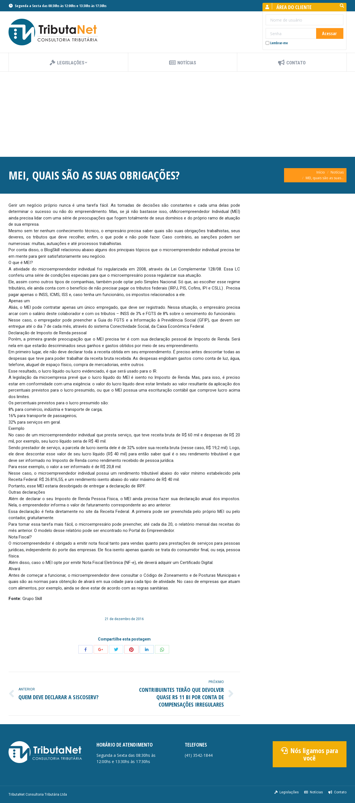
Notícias (337, 172)
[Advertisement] (177, 114)
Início (320, 172)
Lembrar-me (277, 43)
